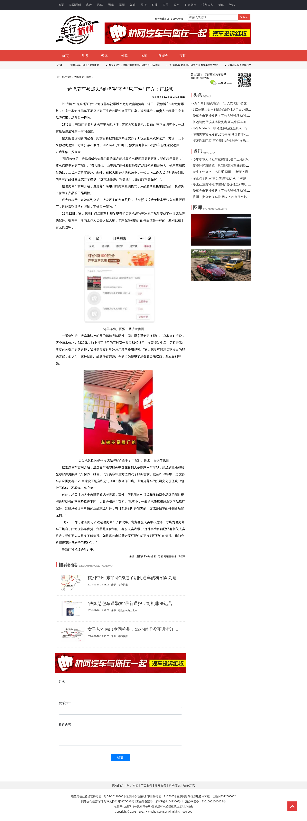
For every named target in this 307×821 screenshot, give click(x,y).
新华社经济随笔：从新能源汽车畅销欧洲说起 (224, 165)
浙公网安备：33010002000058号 (205, 801)
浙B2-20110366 (113, 796)
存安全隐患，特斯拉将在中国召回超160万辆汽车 (135, 65)
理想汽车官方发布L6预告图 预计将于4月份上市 (225, 134)
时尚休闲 (190, 4)
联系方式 (189, 785)
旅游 (144, 4)
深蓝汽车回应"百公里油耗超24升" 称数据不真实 (226, 140)
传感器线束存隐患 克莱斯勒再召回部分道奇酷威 (75, 65)
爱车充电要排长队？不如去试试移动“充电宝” (223, 115)
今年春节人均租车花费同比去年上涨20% (221, 159)
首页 (61, 4)
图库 (111, 4)
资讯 (104, 56)
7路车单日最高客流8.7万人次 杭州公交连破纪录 (226, 103)
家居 (166, 4)
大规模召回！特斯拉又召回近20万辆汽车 (250, 65)
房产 (89, 4)
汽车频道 (79, 77)
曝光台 (163, 56)
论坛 (232, 4)
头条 (84, 56)
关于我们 (132, 785)
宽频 (122, 4)
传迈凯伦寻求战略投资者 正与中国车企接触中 (224, 122)
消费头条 (207, 4)
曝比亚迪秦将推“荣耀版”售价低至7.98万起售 (223, 184)
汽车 (100, 4)
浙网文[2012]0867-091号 (119, 801)
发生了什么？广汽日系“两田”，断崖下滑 (220, 172)
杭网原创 (75, 4)
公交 (177, 4)
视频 (143, 56)
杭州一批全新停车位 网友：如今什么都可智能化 (226, 197)
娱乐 (133, 4)
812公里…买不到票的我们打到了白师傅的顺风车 (227, 109)
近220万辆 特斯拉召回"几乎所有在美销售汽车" (195, 65)
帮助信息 (175, 785)
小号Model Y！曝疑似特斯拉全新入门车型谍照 (225, 128)
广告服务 (147, 785)
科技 (155, 4)
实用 (182, 56)
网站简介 (118, 785)
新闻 (221, 4)
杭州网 (118, 806)
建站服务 (161, 785)
